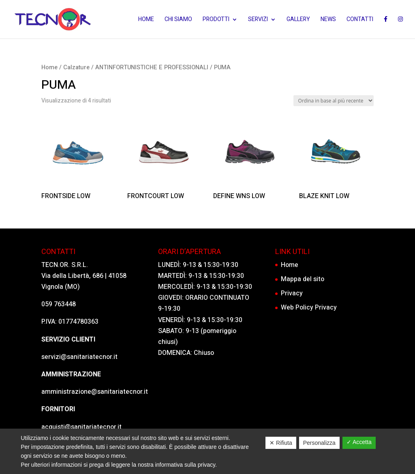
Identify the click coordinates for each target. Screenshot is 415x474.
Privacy (292, 293)
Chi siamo (178, 20)
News (328, 20)
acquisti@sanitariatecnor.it (81, 427)
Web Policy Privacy (309, 307)
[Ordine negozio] (333, 100)
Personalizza (319, 443)
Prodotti (216, 20)
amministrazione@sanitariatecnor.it (94, 392)
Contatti (360, 20)
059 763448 (58, 304)
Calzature (76, 67)
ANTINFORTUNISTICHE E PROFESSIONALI (151, 67)
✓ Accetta (359, 442)
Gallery (298, 20)
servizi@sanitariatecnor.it (79, 357)
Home (146, 20)
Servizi (258, 20)
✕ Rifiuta (281, 443)
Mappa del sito (302, 279)
